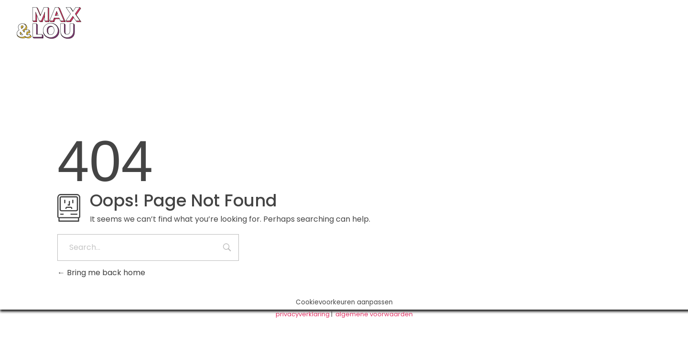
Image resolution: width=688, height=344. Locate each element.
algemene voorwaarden (374, 314)
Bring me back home (101, 272)
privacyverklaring (303, 314)
